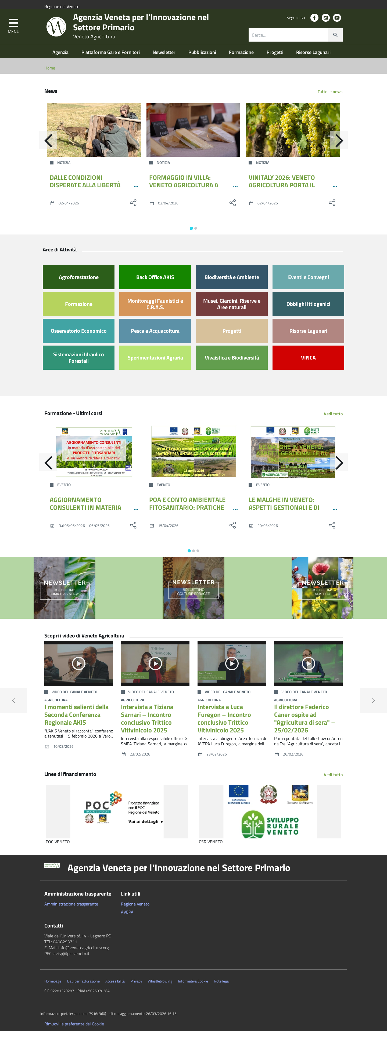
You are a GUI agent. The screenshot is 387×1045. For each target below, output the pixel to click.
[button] (13, 36)
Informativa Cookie (193, 995)
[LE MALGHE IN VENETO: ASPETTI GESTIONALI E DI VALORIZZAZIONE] (293, 466)
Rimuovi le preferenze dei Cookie (74, 1038)
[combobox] (296, 44)
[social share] (133, 216)
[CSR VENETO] (270, 825)
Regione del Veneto (61, 6)
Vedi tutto (333, 427)
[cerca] (335, 44)
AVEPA (127, 926)
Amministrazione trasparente (71, 918)
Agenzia (61, 66)
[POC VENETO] (117, 825)
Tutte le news (330, 105)
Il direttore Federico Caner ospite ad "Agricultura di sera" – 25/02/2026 (304, 732)
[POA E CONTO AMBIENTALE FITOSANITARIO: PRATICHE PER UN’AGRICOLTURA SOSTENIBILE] (193, 466)
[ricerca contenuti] (288, 44)
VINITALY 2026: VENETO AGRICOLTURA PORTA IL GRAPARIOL (282, 199)
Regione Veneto (135, 918)
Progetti (275, 66)
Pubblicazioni (202, 66)
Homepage (52, 995)
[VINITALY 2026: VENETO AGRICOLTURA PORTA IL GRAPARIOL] (293, 144)
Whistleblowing (160, 995)
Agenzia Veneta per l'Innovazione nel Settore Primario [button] (178, 881)
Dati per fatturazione (83, 995)
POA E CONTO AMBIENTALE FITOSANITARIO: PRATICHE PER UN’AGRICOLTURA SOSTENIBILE (187, 525)
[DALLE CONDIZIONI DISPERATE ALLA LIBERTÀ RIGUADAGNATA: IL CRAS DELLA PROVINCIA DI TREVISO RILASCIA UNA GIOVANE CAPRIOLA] (94, 144)
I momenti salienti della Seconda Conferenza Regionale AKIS (76, 728)
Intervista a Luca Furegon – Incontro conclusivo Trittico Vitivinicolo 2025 (224, 732)
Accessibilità (115, 995)
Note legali (222, 995)
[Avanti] (342, 156)
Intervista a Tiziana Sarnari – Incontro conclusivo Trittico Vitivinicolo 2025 (147, 732)
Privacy (136, 995)
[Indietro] (44, 156)
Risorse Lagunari (313, 66)
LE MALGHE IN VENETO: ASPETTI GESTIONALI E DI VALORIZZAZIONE (284, 521)
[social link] (314, 27)
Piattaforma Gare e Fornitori (111, 66)
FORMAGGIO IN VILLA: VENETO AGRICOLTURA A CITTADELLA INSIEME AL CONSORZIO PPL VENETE (183, 202)
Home (49, 82)
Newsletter (165, 66)
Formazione (242, 66)
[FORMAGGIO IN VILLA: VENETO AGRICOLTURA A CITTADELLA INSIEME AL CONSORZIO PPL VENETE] (193, 144)
